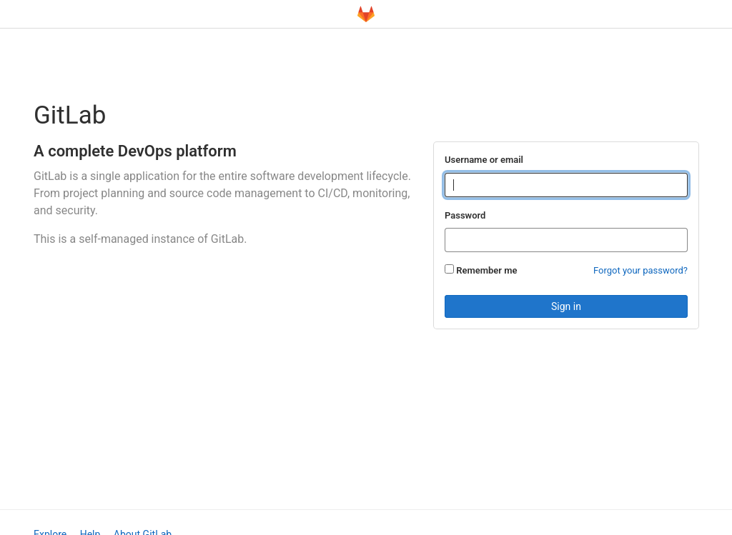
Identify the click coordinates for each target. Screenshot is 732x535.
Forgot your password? (640, 270)
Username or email (484, 159)
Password (465, 215)
